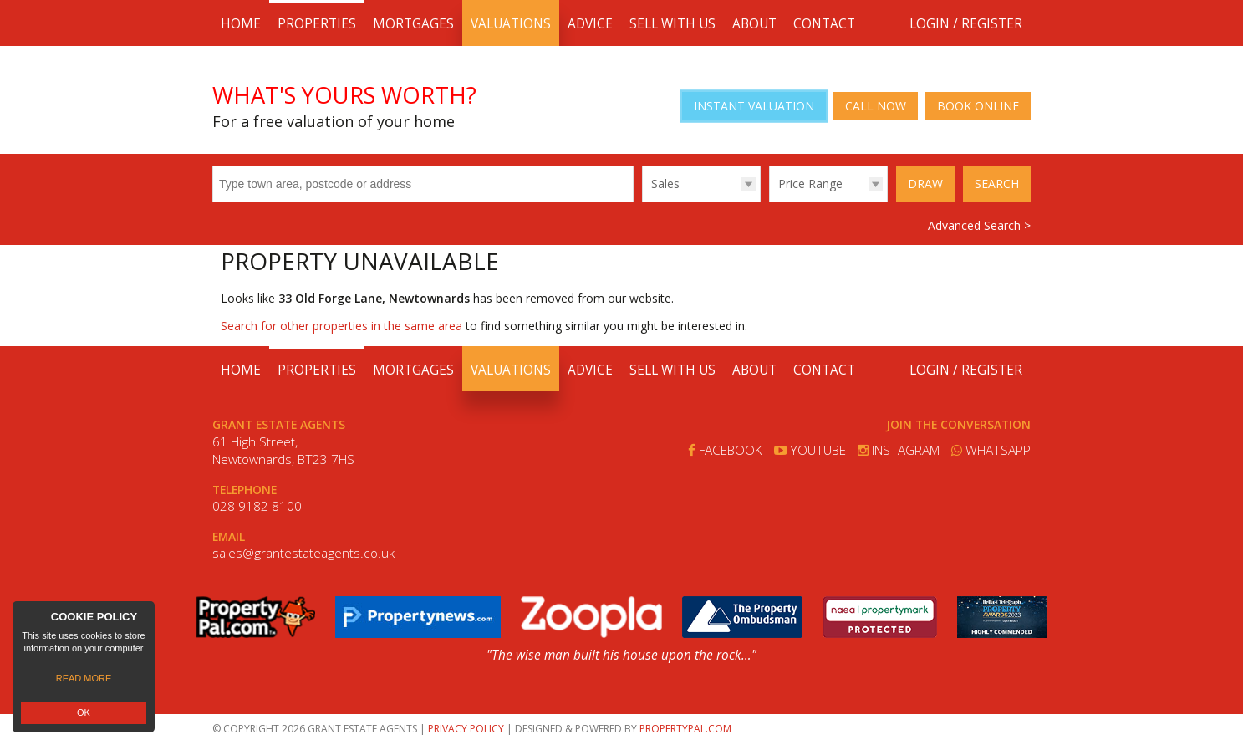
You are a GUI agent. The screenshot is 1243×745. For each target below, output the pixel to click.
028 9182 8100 (257, 506)
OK (83, 712)
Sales (665, 183)
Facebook (725, 450)
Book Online (978, 106)
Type (642, 201)
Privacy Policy (466, 729)
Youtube (810, 450)
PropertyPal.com (685, 729)
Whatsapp (991, 450)
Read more (84, 678)
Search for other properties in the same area (341, 326)
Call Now (875, 106)
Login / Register (965, 24)
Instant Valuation (754, 106)
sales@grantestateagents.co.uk (303, 553)
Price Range (810, 183)
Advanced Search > (979, 225)
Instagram (899, 450)
